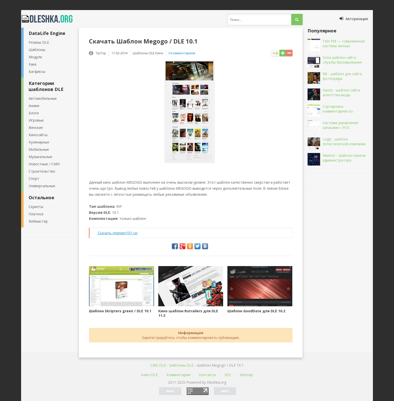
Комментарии (178, 374)
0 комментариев (182, 53)
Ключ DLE (149, 374)
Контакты (207, 374)
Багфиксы (37, 71)
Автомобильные (43, 98)
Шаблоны (37, 49)
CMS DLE (158, 365)
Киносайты (38, 134)
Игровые (36, 120)
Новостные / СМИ (44, 164)
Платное (36, 214)
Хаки (32, 64)
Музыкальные (40, 156)
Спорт (34, 178)
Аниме (34, 105)
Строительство (42, 171)
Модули (35, 57)
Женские (36, 127)
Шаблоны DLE (181, 365)
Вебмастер (38, 221)
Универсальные (42, 185)
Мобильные (39, 149)
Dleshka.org (50, 19)
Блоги (34, 113)
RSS (228, 374)
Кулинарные (39, 142)
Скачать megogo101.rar (117, 232)
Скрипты (36, 206)
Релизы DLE (39, 42)
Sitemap (246, 374)
